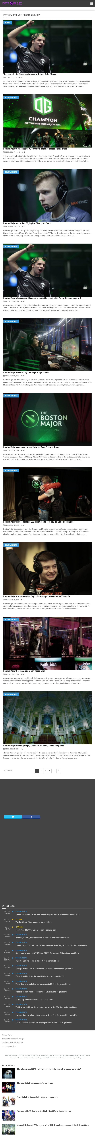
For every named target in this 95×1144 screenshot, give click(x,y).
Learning (19, 927)
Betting (18, 919)
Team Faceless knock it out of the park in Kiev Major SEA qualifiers (43, 1023)
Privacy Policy (7, 1035)
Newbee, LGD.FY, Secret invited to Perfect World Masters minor (42, 937)
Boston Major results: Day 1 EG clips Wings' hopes (26, 372)
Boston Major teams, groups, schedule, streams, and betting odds (33, 745)
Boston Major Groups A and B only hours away (24, 671)
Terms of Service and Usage (13, 1039)
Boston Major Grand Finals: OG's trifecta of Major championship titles (35, 149)
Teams (7, 23)
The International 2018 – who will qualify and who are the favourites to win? (47, 914)
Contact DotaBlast (9, 1046)
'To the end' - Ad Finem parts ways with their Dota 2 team (29, 74)
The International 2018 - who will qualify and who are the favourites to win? (49, 1069)
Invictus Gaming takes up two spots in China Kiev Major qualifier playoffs (46, 1015)
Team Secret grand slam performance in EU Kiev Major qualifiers (42, 984)
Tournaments (11, 97)
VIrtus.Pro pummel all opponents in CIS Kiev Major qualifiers (41, 992)
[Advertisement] (48, 797)
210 (22, 77)
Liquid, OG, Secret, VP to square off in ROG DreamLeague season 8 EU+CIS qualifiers (51, 945)
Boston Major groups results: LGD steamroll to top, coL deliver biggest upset (38, 522)
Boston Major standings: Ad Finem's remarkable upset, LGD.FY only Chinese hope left (42, 298)
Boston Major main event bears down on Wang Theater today (31, 447)
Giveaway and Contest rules (12, 1043)
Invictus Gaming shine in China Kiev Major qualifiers (37, 961)
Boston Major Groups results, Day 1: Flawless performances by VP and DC (37, 596)
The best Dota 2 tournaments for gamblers (33, 922)
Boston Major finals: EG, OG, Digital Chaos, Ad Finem (27, 223)
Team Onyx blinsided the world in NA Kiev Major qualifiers (39, 976)
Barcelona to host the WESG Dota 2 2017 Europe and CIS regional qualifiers (47, 953)
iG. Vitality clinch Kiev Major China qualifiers (34, 999)
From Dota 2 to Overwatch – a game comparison (35, 930)
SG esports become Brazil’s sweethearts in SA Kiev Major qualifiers (44, 968)
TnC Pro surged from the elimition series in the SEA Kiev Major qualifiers (46, 1007)
